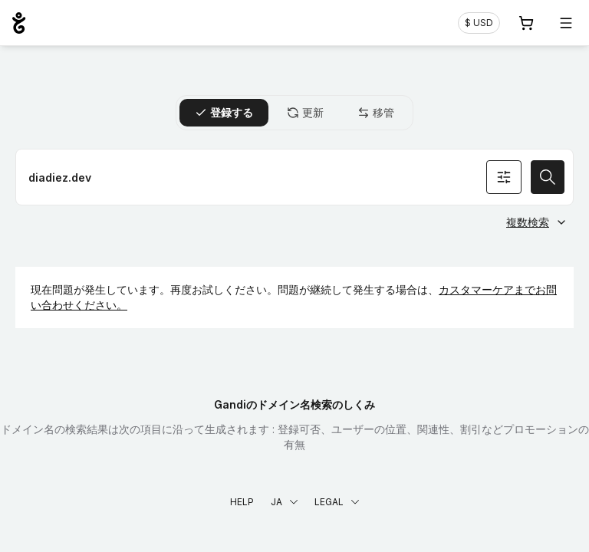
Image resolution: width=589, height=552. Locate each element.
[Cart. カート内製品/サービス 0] (526, 23)
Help (242, 502)
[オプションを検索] (504, 177)
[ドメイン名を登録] (294, 177)
